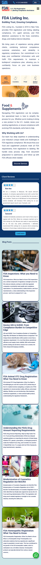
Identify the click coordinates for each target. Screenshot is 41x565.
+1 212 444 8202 (21, 2)
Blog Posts (7, 242)
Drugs (25, 82)
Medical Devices (35, 82)
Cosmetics (16, 82)
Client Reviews (8, 177)
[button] (38, 8)
